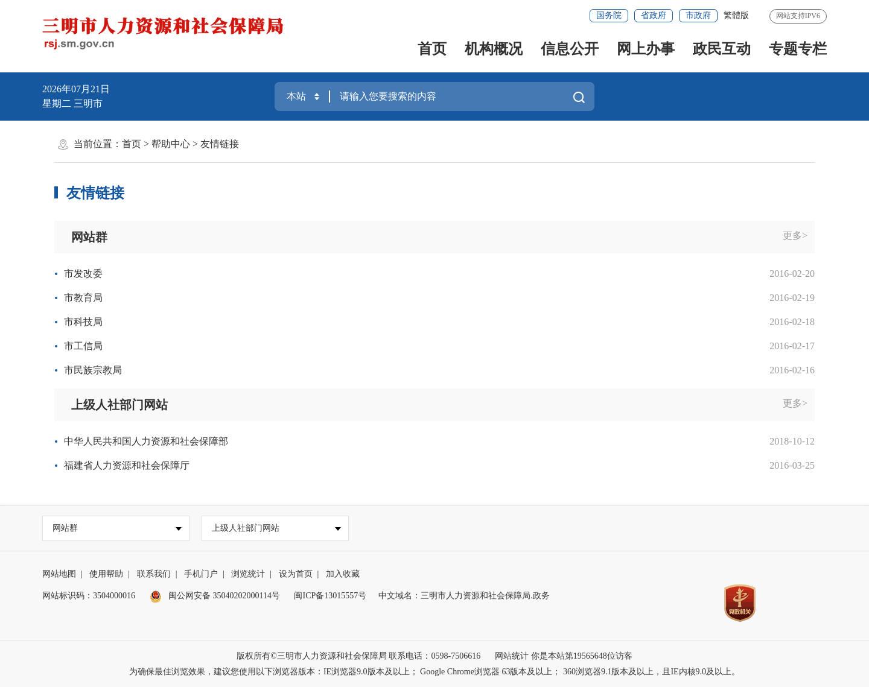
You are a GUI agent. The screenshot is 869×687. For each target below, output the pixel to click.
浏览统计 (248, 573)
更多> (795, 235)
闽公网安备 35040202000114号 (215, 595)
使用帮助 (106, 573)
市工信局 (83, 346)
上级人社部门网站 (119, 404)
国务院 (609, 15)
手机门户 (201, 573)
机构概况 (494, 49)
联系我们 (154, 573)
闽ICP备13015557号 (330, 595)
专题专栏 (798, 49)
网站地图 (59, 573)
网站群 (89, 237)
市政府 (698, 15)
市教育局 (83, 298)
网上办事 (646, 49)
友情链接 (219, 144)
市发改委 (83, 273)
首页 (432, 49)
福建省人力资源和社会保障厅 (126, 465)
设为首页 (296, 573)
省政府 (653, 15)
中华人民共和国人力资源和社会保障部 (146, 441)
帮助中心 (170, 144)
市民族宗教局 (93, 370)
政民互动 (722, 49)
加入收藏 (343, 573)
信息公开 (570, 49)
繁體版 (736, 15)
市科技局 (83, 322)
